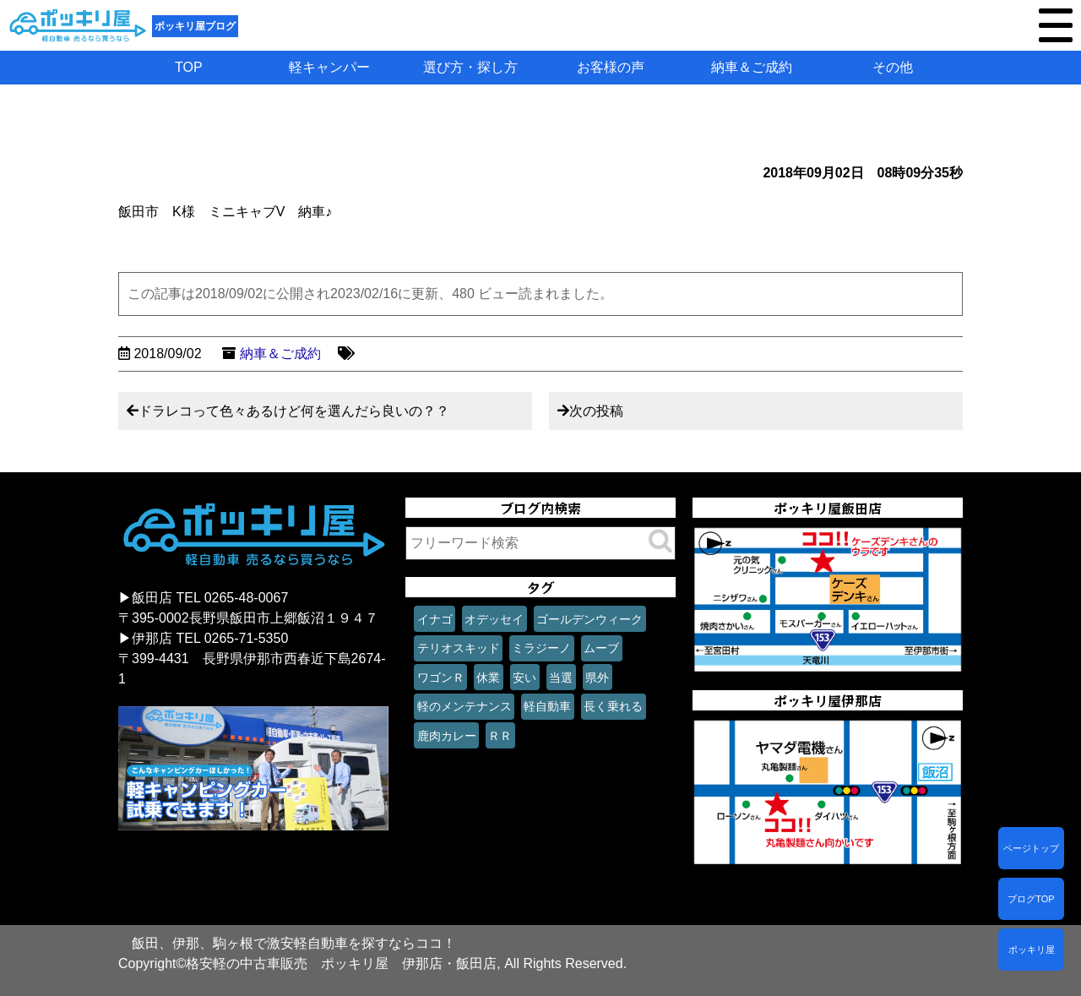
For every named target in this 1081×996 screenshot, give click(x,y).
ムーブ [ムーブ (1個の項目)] (601, 648)
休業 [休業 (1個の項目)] (488, 677)
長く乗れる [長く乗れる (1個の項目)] (613, 706)
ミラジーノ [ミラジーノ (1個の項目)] (541, 648)
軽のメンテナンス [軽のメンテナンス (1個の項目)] (464, 706)
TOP (189, 67)
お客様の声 (610, 67)
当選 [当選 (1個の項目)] (561, 677)
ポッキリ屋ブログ (195, 26)
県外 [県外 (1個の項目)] (597, 677)
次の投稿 (596, 411)
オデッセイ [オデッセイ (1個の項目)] (494, 619)
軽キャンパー (329, 67)
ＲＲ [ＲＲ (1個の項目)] (500, 736)
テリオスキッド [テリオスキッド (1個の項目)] (458, 648)
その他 (892, 67)
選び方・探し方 (470, 67)
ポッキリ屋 (1031, 949)
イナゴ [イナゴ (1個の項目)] (435, 619)
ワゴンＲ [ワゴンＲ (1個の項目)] (440, 677)
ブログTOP (1031, 899)
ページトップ (1031, 848)
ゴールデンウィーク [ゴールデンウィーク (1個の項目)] (589, 619)
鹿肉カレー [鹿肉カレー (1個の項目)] (446, 736)
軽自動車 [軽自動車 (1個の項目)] (547, 706)
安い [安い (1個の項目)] (524, 677)
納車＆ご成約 (751, 67)
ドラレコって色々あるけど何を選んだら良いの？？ (294, 411)
